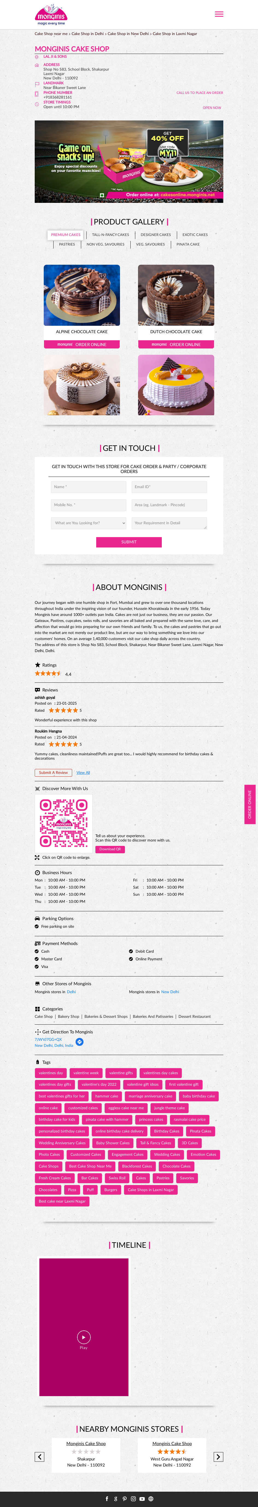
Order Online (82, 344)
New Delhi (170, 992)
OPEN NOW (212, 108)
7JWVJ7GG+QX (48, 1040)
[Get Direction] (79, 1045)
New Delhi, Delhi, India (54, 1046)
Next (218, 1457)
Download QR (110, 849)
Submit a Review (53, 773)
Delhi (71, 992)
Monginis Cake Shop (86, 1444)
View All (83, 773)
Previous (39, 1457)
